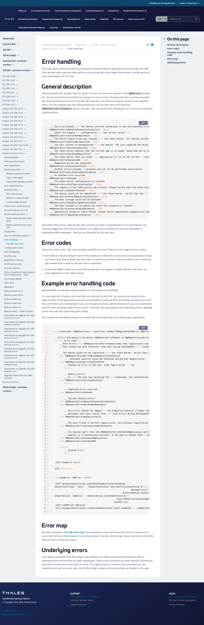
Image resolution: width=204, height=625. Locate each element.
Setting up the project (14, 161)
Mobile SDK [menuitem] (104, 19)
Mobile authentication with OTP (19, 226)
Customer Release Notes (81, 599)
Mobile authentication (16, 214)
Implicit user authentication (17, 206)
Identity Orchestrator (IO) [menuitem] (72, 27)
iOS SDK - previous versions (12, 68)
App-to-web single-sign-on (16, 235)
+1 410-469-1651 (9, 610)
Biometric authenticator (17, 197)
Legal (172, 592)
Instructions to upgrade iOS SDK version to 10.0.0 (19, 323)
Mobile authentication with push (19, 219)
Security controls (12, 268)
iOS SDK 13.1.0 (10, 84)
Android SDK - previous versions (14, 59)
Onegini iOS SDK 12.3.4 (14, 112)
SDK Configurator (12, 251)
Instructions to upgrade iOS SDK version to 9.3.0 (19, 343)
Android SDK (10, 42)
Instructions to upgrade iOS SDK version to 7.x (19, 369)
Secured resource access (16, 210)
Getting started (11, 157)
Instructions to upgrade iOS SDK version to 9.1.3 (19, 349)
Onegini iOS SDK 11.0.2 (14, 141)
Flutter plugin (11, 52)
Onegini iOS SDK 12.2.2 (14, 120)
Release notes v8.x (13, 303)
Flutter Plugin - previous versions (15, 388)
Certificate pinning (13, 263)
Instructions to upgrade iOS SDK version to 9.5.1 (19, 336)
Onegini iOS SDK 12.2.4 (14, 116)
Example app (10, 255)
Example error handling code (179, 53)
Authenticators (12, 189)
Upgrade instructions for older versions (18, 376)
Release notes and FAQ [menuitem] (136, 19)
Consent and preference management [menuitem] (68, 11)
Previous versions (10, 381)
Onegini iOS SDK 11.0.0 (14, 153)
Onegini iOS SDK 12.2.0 (14, 124)
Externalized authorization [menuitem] (27, 19)
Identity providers (14, 169)
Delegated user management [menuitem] (52, 19)
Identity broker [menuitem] (113, 11)
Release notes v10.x (13, 295)
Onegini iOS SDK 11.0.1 (14, 149)
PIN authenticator (14, 193)
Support (75, 592)
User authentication (13, 185)
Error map (172, 59)
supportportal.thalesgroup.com (16, 613)
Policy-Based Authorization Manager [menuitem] (31, 27)
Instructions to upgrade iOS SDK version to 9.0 (19, 356)
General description (178, 45)
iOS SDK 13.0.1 (10, 80)
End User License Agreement (182, 599)
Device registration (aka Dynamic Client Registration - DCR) (19, 273)
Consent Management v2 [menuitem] (94, 11)
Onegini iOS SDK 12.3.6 (14, 108)
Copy (143, 123)
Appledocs (9, 286)
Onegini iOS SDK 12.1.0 (14, 132)
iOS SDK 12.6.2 (10, 88)
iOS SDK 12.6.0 (10, 96)
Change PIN (9, 231)
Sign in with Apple (14, 177)
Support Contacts (78, 604)
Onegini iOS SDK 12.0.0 (14, 137)
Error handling (12, 239)
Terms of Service (177, 604)
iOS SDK (8, 47)
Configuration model (13, 247)
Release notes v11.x (13, 290)
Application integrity (13, 259)
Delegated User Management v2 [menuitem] (134, 11)
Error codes (173, 48)
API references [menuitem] (118, 19)
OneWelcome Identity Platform (162, 3)
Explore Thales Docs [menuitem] (188, 3)
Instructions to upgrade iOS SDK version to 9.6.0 (19, 329)
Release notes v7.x (12, 307)
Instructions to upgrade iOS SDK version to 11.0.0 (19, 316)
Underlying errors (176, 62)
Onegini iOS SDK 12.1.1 (14, 128)
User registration (12, 165)
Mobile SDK (8, 38)
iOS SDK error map (15, 243)
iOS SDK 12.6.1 (10, 92)
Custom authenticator (16, 201)
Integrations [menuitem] (54, 27)
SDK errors (9, 282)
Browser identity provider (18, 173)
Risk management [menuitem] (73, 19)
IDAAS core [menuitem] (22, 11)
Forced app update (13, 278)
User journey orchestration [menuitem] (40, 11)
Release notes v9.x (13, 299)
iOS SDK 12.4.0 (10, 104)
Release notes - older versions (18, 311)
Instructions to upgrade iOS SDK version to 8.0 (19, 363)
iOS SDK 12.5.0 (10, 100)
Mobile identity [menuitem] (90, 19)
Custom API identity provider (19, 181)
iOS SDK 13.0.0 (10, 76)
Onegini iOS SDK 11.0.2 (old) (16, 145)
